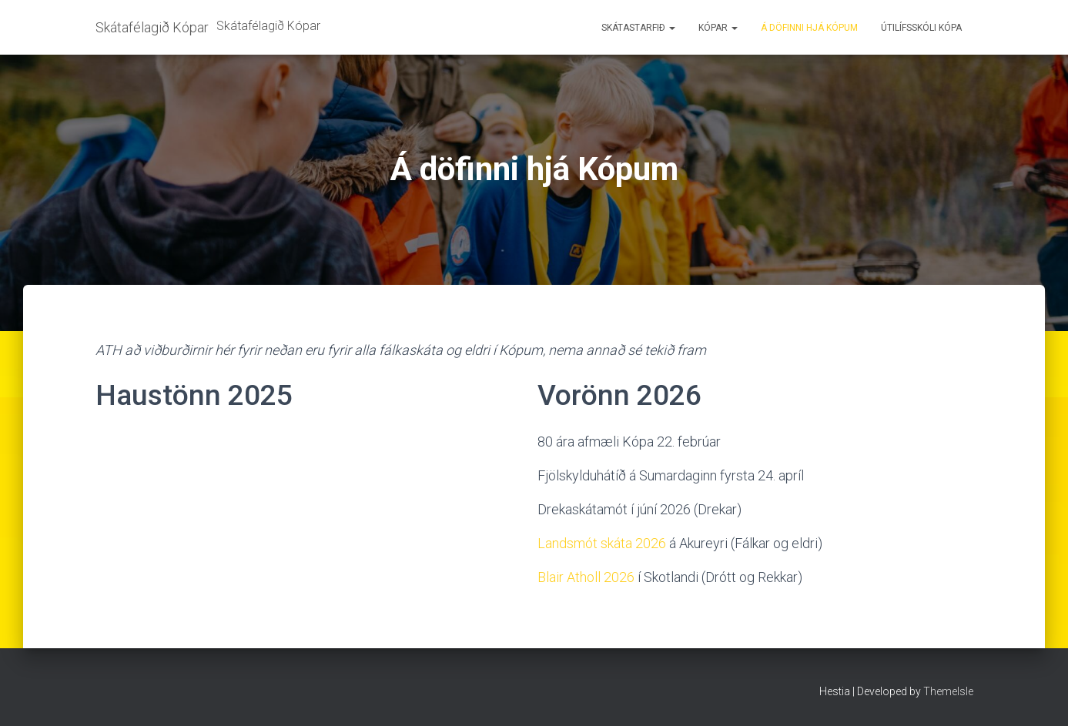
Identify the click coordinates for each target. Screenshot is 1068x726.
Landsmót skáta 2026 (601, 543)
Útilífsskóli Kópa (921, 27)
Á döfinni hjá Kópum (809, 27)
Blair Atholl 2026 (585, 577)
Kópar (718, 27)
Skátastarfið (638, 27)
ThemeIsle (948, 691)
